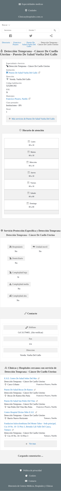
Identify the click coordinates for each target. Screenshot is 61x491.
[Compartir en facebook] (10, 35)
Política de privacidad (30, 470)
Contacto (30, 481)
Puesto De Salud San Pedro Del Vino (21, 400)
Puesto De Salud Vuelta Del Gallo (29, 44)
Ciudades (30, 10)
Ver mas (30, 443)
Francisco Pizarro (17, 43)
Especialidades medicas (30, 3)
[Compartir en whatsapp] (51, 35)
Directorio (6, 42)
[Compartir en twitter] (30, 35)
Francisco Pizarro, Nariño (18, 98)
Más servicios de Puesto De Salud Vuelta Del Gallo (31, 119)
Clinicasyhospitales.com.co (30, 17)
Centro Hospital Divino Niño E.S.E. (20, 412)
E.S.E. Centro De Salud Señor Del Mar (22, 378)
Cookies (30, 475)
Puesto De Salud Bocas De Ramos (20, 389)
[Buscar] (55, 30)
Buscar (6, 25)
